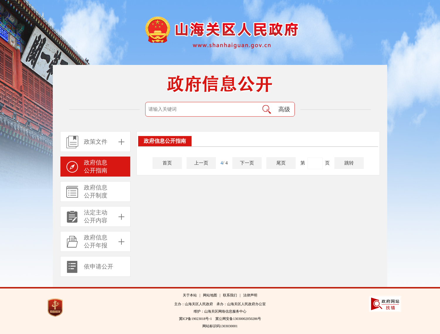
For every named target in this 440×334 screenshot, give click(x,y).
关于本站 (190, 295)
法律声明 (250, 295)
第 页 (315, 163)
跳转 (349, 162)
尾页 (281, 162)
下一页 (247, 162)
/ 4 (224, 162)
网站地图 (210, 295)
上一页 (201, 162)
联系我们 (230, 295)
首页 (167, 162)
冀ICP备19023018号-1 (195, 319)
